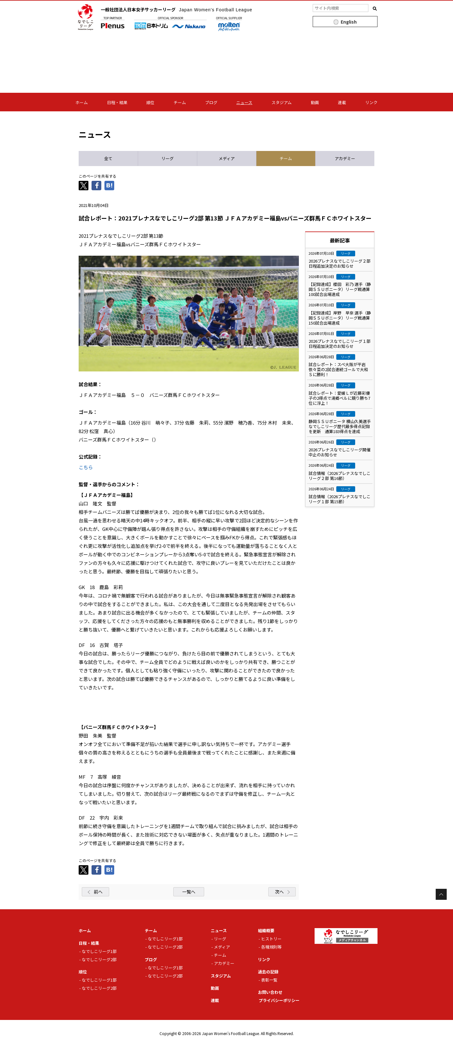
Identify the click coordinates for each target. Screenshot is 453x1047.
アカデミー (224, 963)
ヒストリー (271, 939)
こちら (86, 467)
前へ (98, 891)
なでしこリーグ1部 (99, 951)
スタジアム (281, 102)
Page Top (441, 894)
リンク (371, 102)
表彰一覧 (269, 980)
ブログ (211, 102)
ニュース (244, 102)
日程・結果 (117, 102)
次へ (279, 891)
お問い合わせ (270, 992)
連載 (342, 102)
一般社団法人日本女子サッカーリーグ (176, 9)
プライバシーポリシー (279, 1000)
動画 (315, 102)
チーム (180, 102)
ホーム (82, 102)
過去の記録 (268, 972)
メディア (222, 947)
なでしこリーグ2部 (99, 959)
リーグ (220, 939)
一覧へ (188, 891)
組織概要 (266, 930)
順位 (150, 102)
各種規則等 (271, 947)
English (349, 22)
